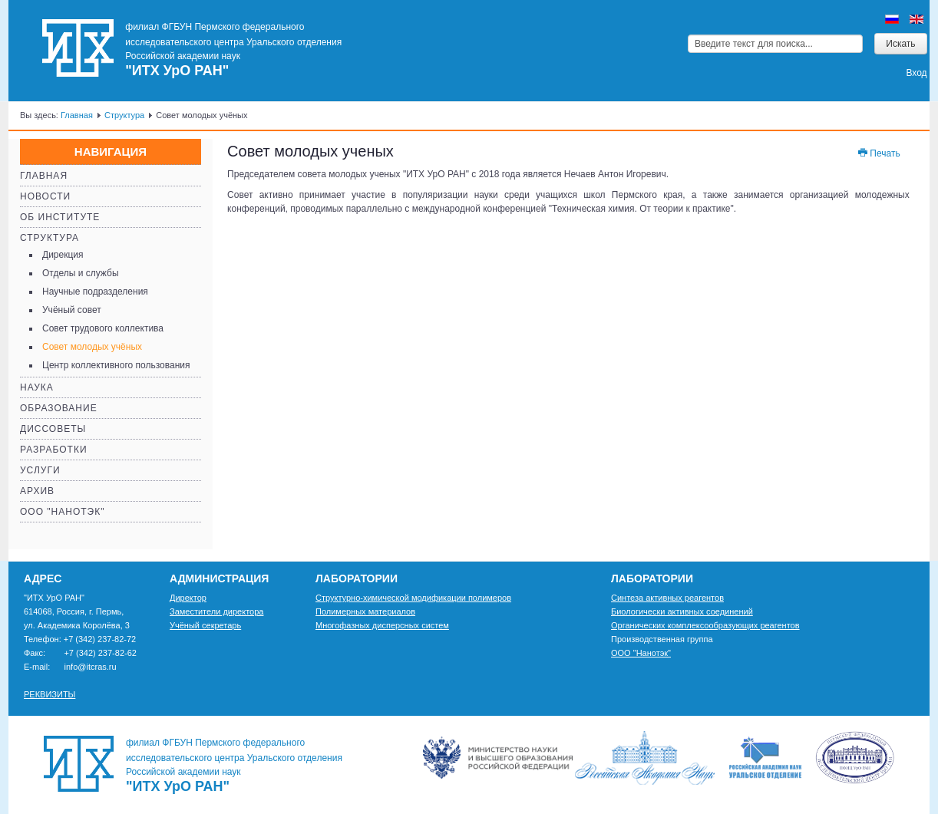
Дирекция (63, 254)
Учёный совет (71, 310)
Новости (45, 196)
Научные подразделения (95, 291)
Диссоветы (53, 428)
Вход (916, 73)
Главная (77, 115)
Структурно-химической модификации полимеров (413, 597)
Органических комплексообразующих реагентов (705, 625)
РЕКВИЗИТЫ (49, 694)
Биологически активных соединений (682, 611)
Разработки (54, 449)
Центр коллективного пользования (116, 365)
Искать (900, 43)
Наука (37, 387)
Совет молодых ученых (310, 151)
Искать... (688, 33)
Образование (58, 408)
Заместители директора (216, 611)
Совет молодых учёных (92, 346)
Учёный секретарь (205, 625)
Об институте (60, 217)
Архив (37, 491)
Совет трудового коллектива (102, 328)
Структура (124, 115)
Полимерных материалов (365, 611)
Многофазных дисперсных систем (382, 625)
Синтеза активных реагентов (667, 597)
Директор (188, 597)
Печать (878, 153)
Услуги (40, 470)
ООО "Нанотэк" (62, 511)
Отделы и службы (80, 273)
